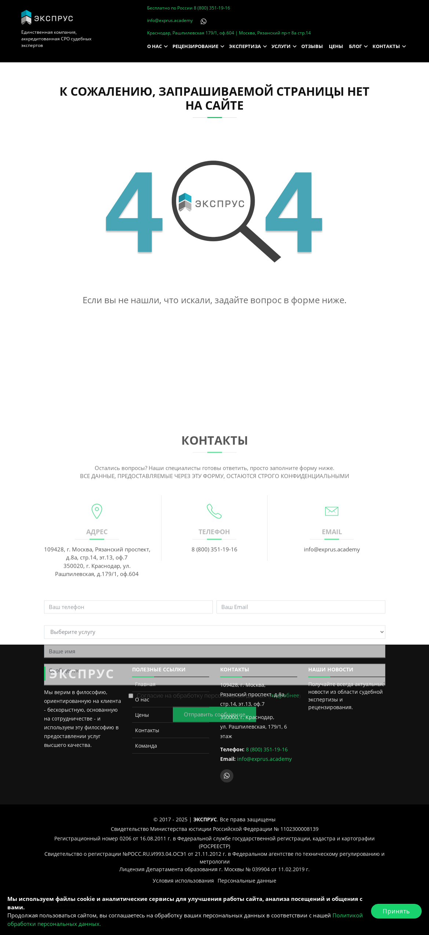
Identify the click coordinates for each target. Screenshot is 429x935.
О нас (142, 699)
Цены (142, 714)
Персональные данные (247, 880)
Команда (146, 745)
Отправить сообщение (214, 799)
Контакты (147, 730)
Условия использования (183, 880)
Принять (396, 911)
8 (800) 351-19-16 (212, 8)
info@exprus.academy (170, 20)
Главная (145, 684)
